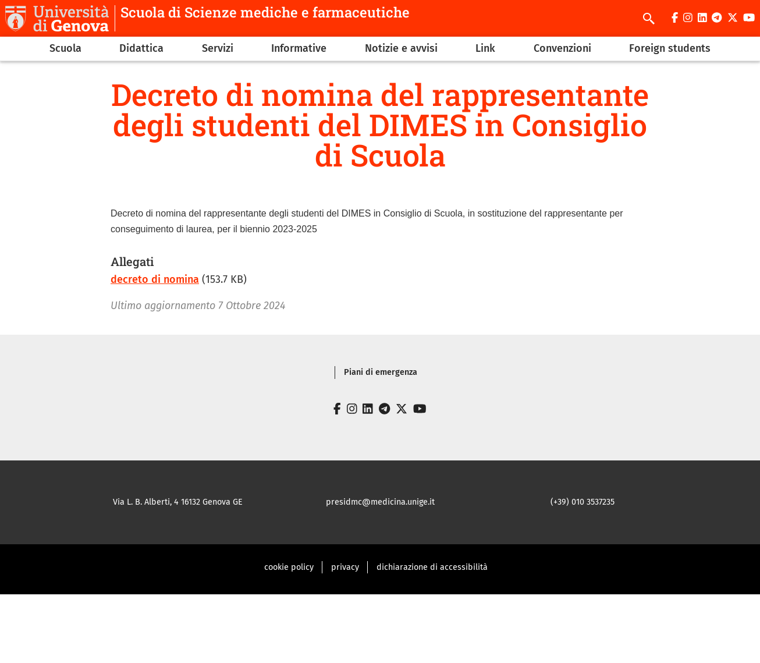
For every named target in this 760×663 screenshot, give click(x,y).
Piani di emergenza (380, 372)
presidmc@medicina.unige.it (380, 502)
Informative (298, 48)
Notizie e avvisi (401, 48)
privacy (345, 567)
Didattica (141, 48)
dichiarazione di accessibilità (432, 567)
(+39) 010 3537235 (583, 502)
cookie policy (289, 567)
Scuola (65, 48)
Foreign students (670, 48)
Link (485, 48)
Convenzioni (562, 48)
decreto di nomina (155, 279)
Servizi (217, 48)
